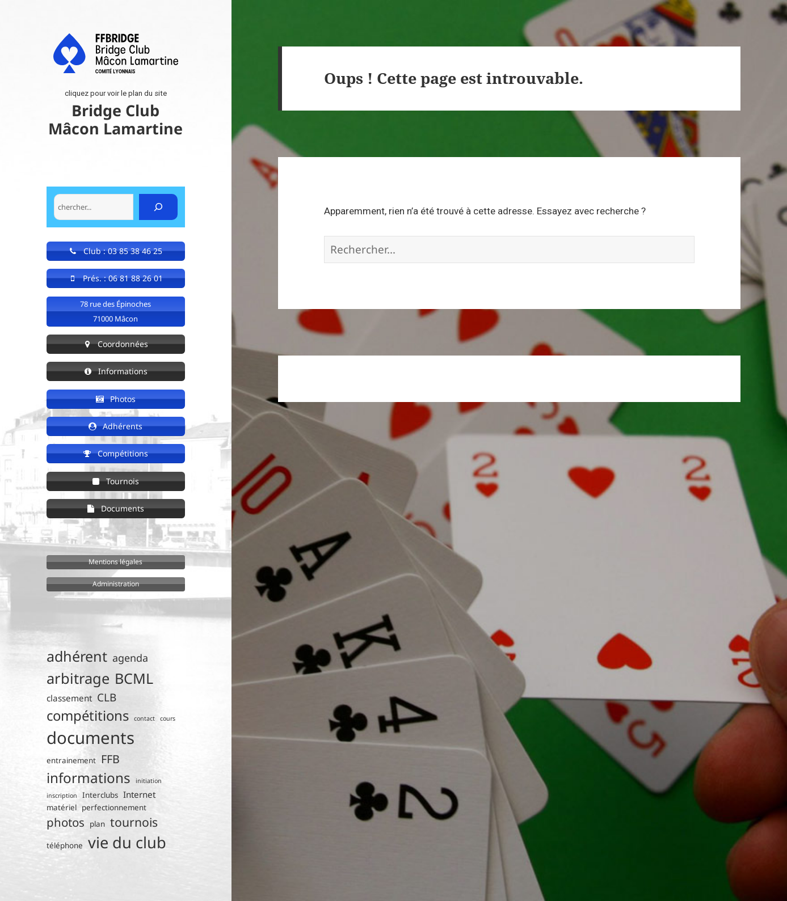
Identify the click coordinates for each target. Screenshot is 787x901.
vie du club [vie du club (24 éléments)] (127, 842)
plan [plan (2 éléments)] (97, 824)
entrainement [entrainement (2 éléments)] (71, 760)
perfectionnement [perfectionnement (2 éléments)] (114, 807)
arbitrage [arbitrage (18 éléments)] (78, 678)
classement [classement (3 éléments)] (69, 698)
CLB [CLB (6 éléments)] (106, 697)
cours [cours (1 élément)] (167, 718)
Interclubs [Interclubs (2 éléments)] (100, 795)
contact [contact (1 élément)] (144, 718)
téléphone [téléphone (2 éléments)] (65, 845)
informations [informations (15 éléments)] (89, 777)
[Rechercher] (158, 207)
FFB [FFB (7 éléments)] (110, 759)
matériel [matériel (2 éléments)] (62, 807)
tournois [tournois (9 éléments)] (134, 822)
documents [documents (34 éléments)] (90, 737)
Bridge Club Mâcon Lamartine (115, 119)
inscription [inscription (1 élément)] (62, 796)
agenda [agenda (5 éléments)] (130, 658)
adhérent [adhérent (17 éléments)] (77, 656)
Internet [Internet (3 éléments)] (139, 794)
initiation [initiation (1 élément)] (149, 781)
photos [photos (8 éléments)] (66, 822)
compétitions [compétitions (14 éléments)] (88, 715)
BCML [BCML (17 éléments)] (134, 678)
